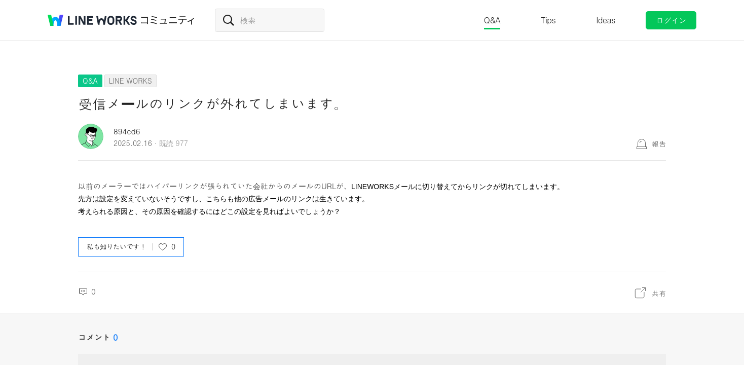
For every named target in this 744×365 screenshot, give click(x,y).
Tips (548, 20)
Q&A (492, 20)
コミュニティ (168, 20)
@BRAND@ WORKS (92, 20)
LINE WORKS (130, 81)
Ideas (605, 20)
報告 (659, 143)
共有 (659, 293)
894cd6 (127, 131)
